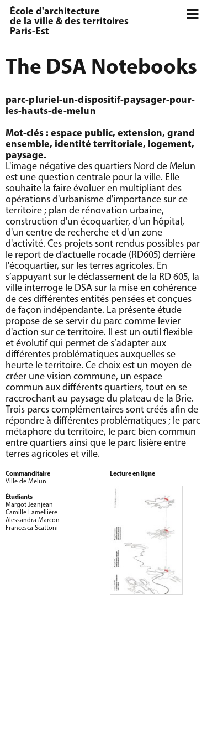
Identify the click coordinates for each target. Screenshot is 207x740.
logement (170, 144)
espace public (82, 133)
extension (140, 133)
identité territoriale (99, 144)
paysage (25, 155)
